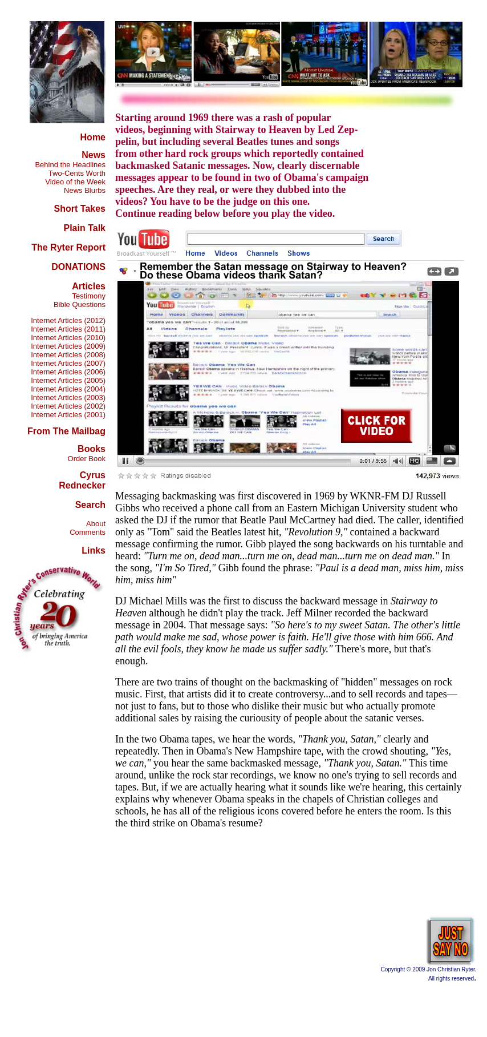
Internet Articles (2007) (68, 363)
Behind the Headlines (70, 164)
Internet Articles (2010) (68, 337)
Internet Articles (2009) (68, 346)
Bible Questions (79, 304)
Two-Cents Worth (76, 173)
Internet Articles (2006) (68, 372)
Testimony (88, 296)
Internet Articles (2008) (68, 354)
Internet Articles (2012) (68, 320)
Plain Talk (84, 228)
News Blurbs (84, 190)
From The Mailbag (66, 431)
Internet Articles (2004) (68, 389)
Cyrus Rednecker (82, 480)
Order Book (86, 458)
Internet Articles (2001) (68, 414)
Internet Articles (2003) (68, 397)
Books (91, 449)
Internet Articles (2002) (68, 406)
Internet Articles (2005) (68, 380)
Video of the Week (75, 181)
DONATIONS (78, 267)
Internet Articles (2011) (68, 329)
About (95, 523)
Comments (87, 532)
